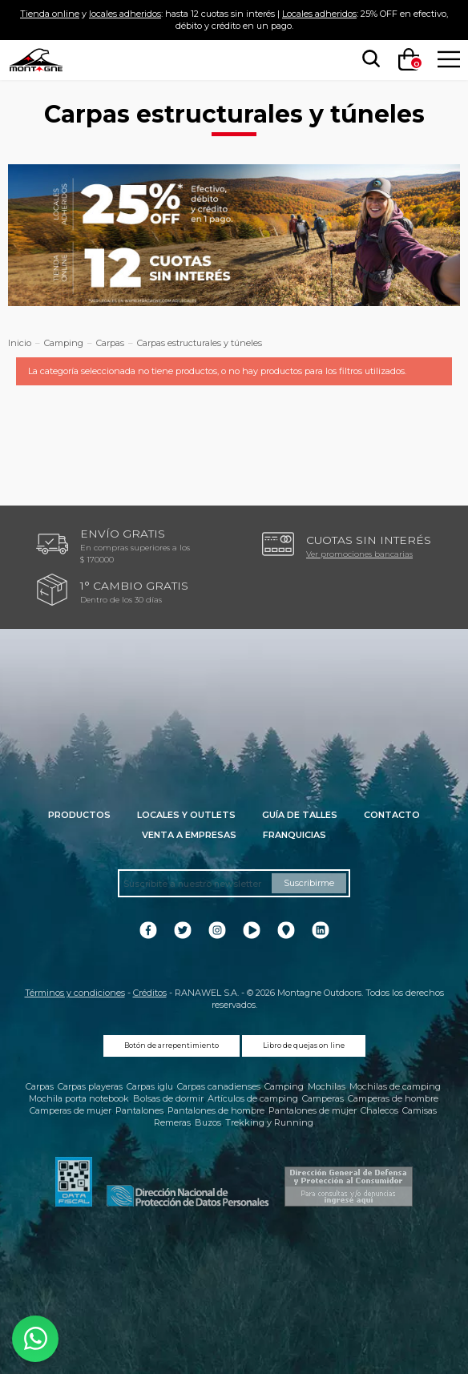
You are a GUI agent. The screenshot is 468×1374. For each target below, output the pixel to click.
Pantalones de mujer (312, 1110)
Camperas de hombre (393, 1098)
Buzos (208, 1122)
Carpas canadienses (218, 1086)
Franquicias (294, 834)
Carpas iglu (150, 1086)
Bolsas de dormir (168, 1098)
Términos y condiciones (75, 992)
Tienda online (49, 13)
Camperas (323, 1098)
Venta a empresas (189, 834)
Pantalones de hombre (215, 1110)
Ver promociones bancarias (359, 553)
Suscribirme (309, 882)
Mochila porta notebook (79, 1098)
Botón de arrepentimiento (171, 1046)
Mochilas (326, 1086)
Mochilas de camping (395, 1086)
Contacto (392, 814)
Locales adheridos (319, 13)
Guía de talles (299, 814)
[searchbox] (368, 59)
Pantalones (139, 1110)
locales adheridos (125, 13)
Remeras (172, 1122)
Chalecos (379, 1110)
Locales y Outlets (186, 814)
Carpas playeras (90, 1086)
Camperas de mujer (70, 1110)
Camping (284, 1086)
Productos (79, 814)
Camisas (419, 1110)
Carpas (40, 1086)
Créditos (150, 992)
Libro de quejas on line (304, 1046)
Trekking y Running (269, 1122)
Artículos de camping (253, 1098)
